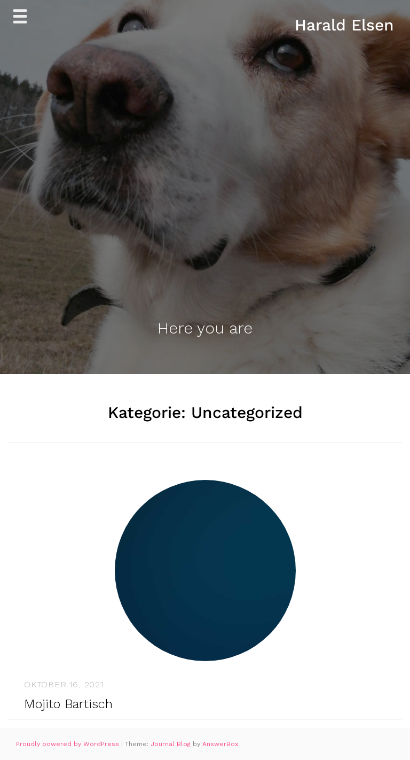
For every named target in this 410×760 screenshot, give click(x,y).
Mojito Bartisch (68, 703)
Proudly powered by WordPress (68, 744)
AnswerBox (220, 744)
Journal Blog (172, 744)
